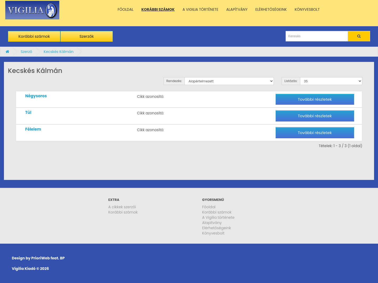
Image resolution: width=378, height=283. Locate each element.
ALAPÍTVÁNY (237, 9)
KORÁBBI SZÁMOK (158, 9)
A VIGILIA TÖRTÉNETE (200, 9)
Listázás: (291, 81)
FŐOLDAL (126, 9)
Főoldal (209, 207)
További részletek (315, 99)
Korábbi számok (34, 36)
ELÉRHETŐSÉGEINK (271, 9)
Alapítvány (212, 222)
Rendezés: (174, 81)
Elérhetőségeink (216, 228)
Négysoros (36, 96)
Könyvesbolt (213, 233)
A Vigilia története (218, 217)
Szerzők (87, 36)
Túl (28, 112)
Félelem (33, 129)
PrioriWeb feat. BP (48, 258)
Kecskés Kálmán (59, 51)
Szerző (26, 51)
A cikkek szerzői (122, 207)
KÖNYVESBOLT (307, 9)
